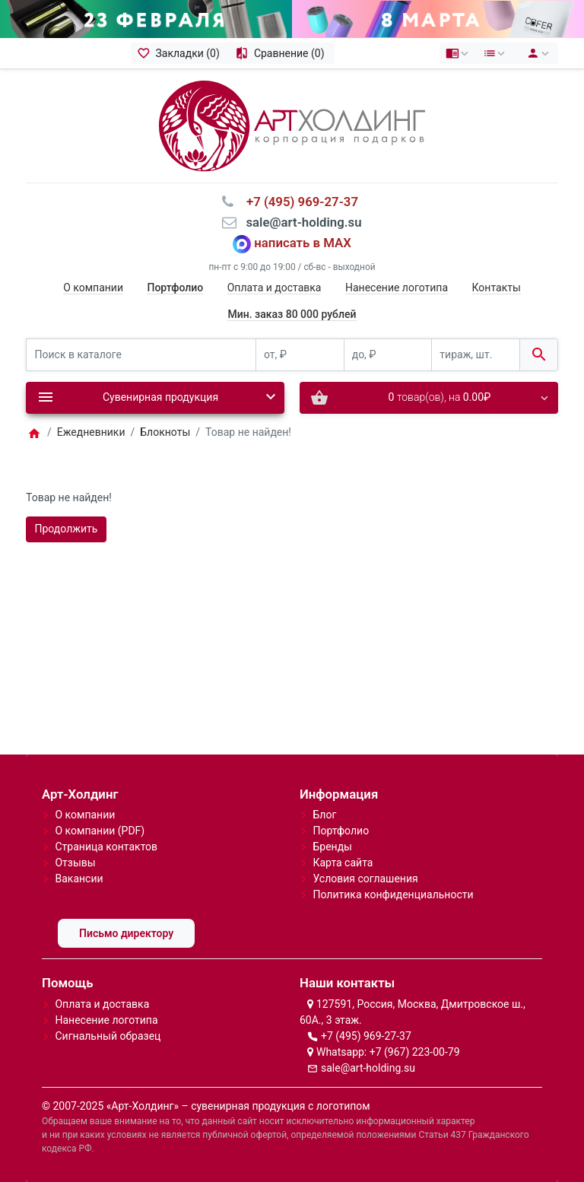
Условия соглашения (365, 878)
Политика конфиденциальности (393, 894)
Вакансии (79, 878)
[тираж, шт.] (475, 354)
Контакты (496, 287)
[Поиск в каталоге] (141, 354)
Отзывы (75, 862)
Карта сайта (343, 862)
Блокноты (165, 432)
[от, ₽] (300, 354)
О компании (93, 287)
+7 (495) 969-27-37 (366, 1036)
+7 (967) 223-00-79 (415, 1052)
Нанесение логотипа (396, 287)
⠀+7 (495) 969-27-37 (297, 201)
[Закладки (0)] (180, 53)
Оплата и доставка (274, 287)
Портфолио (341, 831)
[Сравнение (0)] (282, 53)
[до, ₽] (388, 354)
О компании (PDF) (99, 831)
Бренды (332, 846)
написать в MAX (302, 242)
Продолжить (66, 529)
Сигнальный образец (107, 1036)
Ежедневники (91, 432)
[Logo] (292, 125)
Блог (324, 815)
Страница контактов (106, 846)
